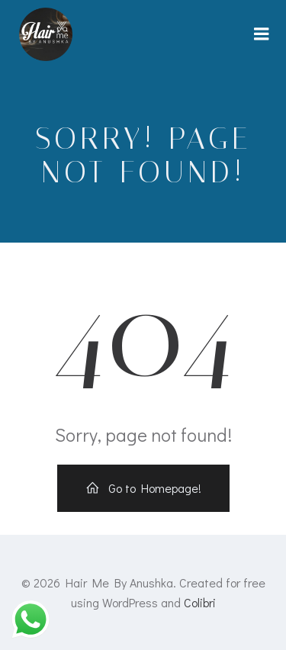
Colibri (200, 602)
